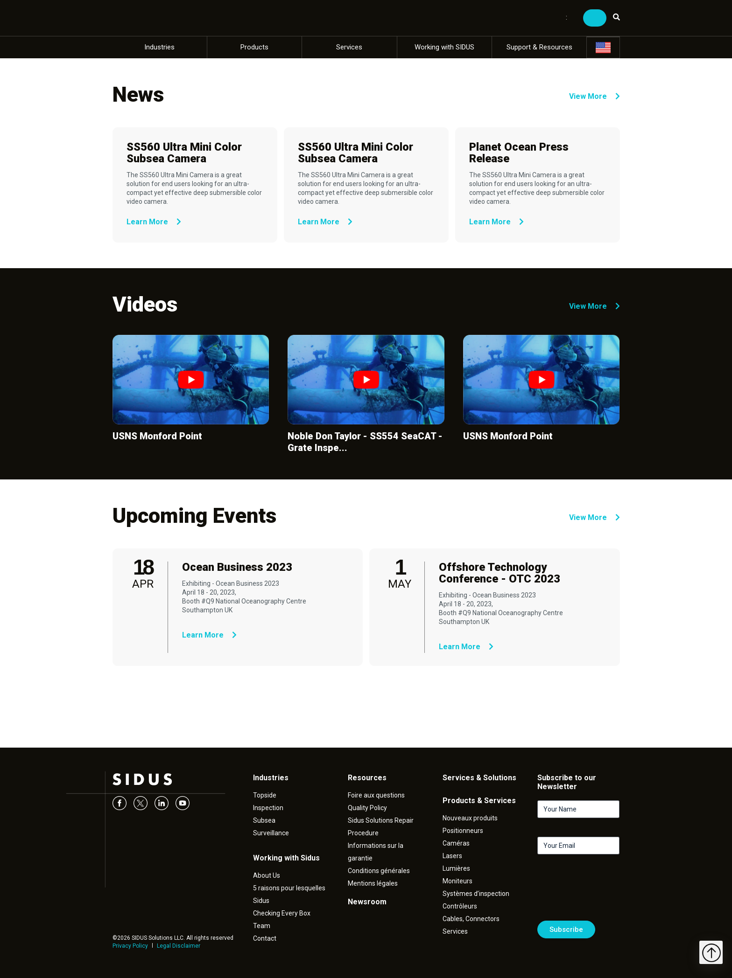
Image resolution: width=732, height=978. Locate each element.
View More (594, 96)
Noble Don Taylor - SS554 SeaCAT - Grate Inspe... (365, 441)
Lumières (456, 868)
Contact (264, 938)
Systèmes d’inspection (476, 893)
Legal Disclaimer (178, 946)
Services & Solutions (479, 777)
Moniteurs (457, 881)
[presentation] (608, 891)
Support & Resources (539, 47)
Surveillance (271, 833)
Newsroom (367, 901)
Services (349, 47)
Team (261, 925)
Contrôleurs (460, 906)
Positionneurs (463, 830)
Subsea (264, 820)
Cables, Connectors (471, 919)
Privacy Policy (130, 946)
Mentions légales (373, 883)
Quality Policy (367, 808)
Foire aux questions (376, 795)
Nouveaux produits (470, 818)
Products (254, 47)
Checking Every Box (281, 913)
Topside (264, 795)
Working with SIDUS (444, 47)
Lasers (452, 856)
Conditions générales (379, 870)
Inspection (268, 808)
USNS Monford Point (157, 436)
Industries (159, 47)
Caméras (456, 843)
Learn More (154, 221)
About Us (266, 875)
